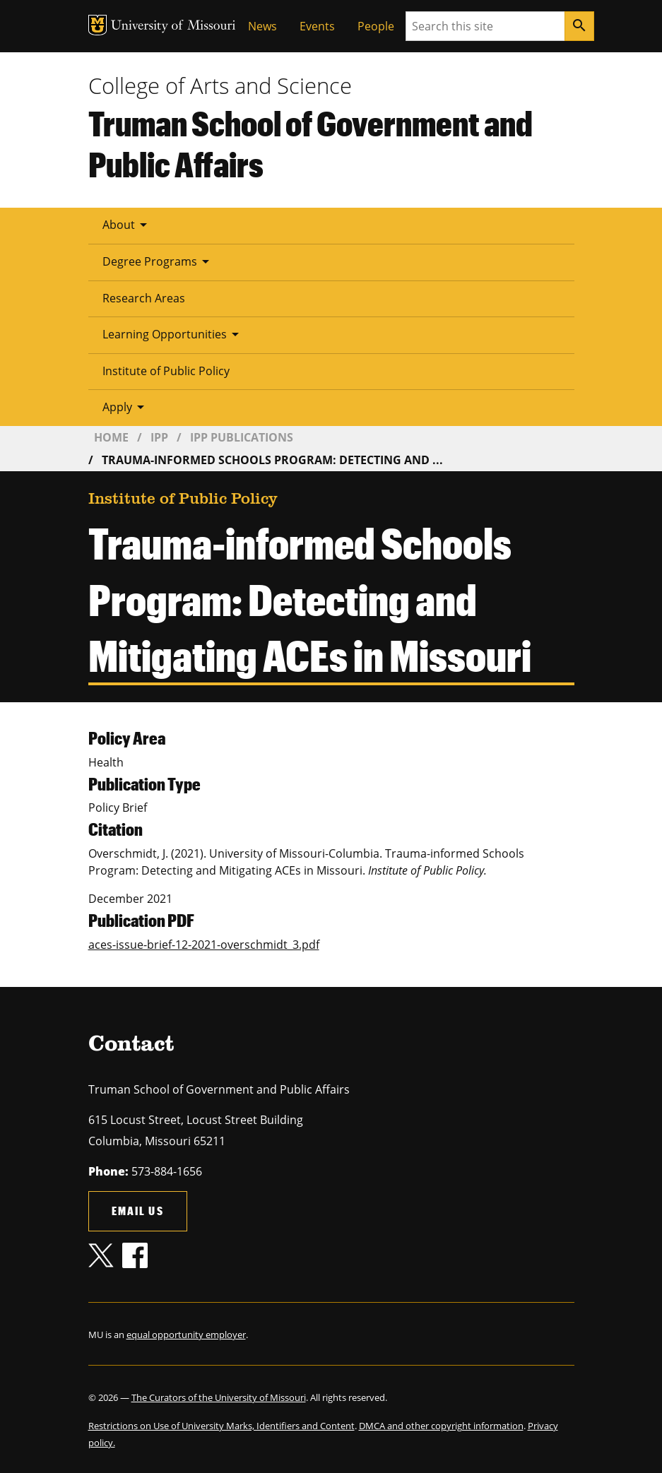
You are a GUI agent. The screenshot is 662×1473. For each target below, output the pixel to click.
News (262, 26)
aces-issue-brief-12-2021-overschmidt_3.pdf (203, 944)
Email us (138, 1210)
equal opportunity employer (186, 1334)
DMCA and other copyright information (441, 1425)
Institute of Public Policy (166, 371)
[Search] (579, 26)
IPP (159, 437)
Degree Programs (158, 261)
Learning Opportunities (173, 334)
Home (111, 437)
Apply (125, 406)
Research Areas (143, 298)
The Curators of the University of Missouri (218, 1397)
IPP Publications (241, 437)
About (127, 224)
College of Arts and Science (220, 85)
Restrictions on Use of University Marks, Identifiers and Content (221, 1425)
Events (317, 26)
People (375, 26)
